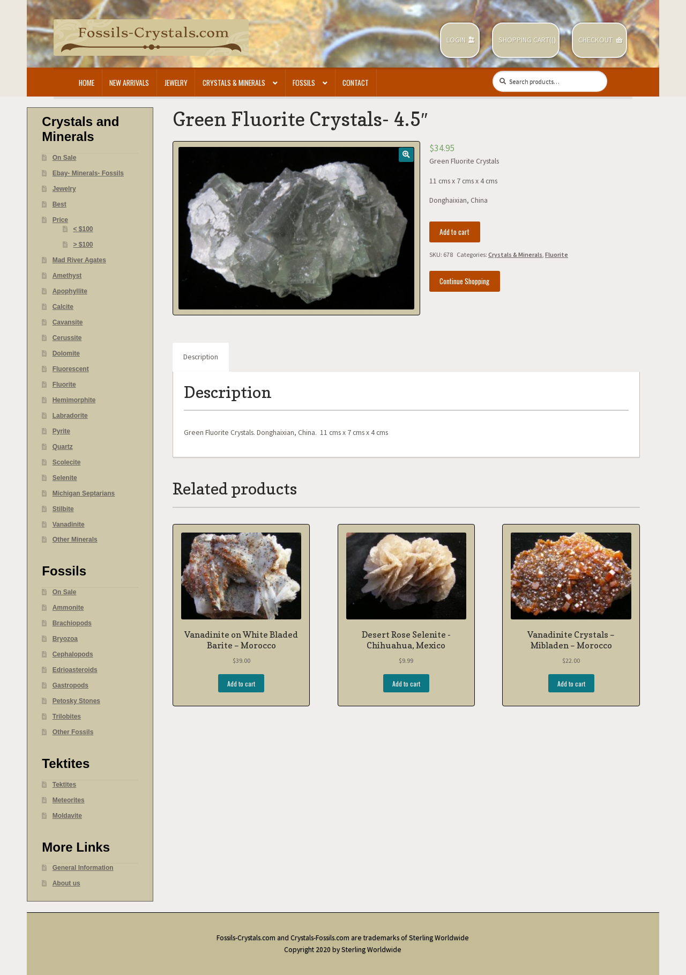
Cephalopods (73, 654)
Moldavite (67, 815)
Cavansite (68, 322)
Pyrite (61, 431)
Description (200, 356)
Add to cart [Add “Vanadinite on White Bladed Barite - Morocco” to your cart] (241, 683)
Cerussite (67, 338)
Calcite (63, 307)
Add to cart (454, 231)
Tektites (64, 784)
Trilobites (67, 716)
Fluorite (556, 254)
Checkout (595, 40)
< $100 (83, 229)
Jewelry (176, 82)
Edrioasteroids (75, 670)
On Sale (65, 157)
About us (66, 883)
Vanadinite (69, 524)
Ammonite (68, 607)
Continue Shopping (464, 281)
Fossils (304, 82)
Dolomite (66, 353)
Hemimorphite (74, 400)
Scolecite (67, 462)
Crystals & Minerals (234, 82)
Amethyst (67, 275)
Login (456, 40)
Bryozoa (65, 638)
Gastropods (70, 685)
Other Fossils (73, 732)
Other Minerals (75, 539)
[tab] (201, 357)
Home (86, 82)
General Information (83, 867)
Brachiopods (72, 623)
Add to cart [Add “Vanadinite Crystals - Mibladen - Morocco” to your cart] (571, 683)
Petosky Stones (76, 701)
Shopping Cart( (524, 40)
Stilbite (63, 509)
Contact (355, 82)
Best (59, 204)
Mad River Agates (79, 260)
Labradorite (70, 415)
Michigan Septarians (84, 493)
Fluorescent (71, 369)
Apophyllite (70, 291)
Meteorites (69, 800)
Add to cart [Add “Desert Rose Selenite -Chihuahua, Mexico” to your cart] (406, 683)
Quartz (63, 446)
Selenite (65, 478)
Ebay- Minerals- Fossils (88, 173)
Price (60, 220)
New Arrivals (129, 82)
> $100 (83, 244)
